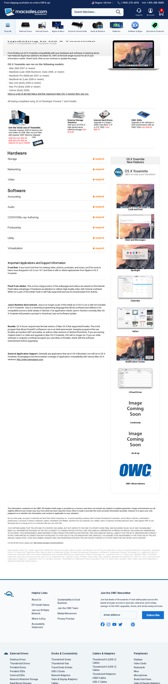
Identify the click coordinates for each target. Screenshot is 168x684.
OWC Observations (135, 471)
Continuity (135, 410)
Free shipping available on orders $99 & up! (27, 2)
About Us (36, 599)
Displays (138, 659)
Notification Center (135, 349)
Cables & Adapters (104, 653)
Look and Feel (135, 197)
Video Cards (140, 663)
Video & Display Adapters (64, 679)
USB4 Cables (99, 678)
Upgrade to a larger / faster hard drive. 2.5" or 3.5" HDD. (104, 120)
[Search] (118, 12)
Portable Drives (18, 667)
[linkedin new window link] (127, 624)
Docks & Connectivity (64, 653)
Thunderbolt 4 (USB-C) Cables (104, 668)
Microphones (140, 675)
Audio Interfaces (142, 679)
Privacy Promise (66, 618)
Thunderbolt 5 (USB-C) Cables (104, 661)
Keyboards (139, 667)
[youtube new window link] (114, 624)
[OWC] (26, 12)
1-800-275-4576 (128, 2)
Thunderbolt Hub (60, 663)
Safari (135, 319)
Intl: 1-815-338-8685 (153, 2)
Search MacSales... (85, 11)
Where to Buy (39, 618)
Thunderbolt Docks (61, 659)
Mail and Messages (135, 227)
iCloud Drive (135, 379)
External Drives (19, 653)
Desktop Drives (18, 659)
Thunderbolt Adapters (104, 674)
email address (112, 614)
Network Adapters (60, 675)
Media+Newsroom (67, 613)
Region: (103, 2)
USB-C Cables (100, 682)
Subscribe (153, 615)
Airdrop (135, 440)
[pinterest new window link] (133, 624)
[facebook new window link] (102, 624)
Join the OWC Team (68, 608)
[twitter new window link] (120, 624)
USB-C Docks (58, 671)
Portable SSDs (17, 671)
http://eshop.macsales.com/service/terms (48, 543)
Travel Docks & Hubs (62, 667)
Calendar (135, 288)
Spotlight (135, 258)
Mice (136, 671)
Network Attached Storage (24, 679)
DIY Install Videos (41, 605)
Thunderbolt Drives (20, 663)
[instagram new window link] (108, 624)
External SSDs (17, 675)
